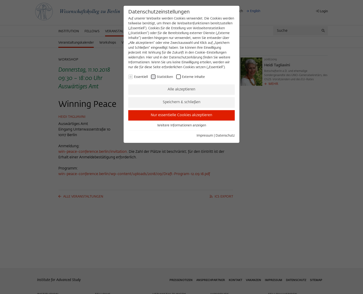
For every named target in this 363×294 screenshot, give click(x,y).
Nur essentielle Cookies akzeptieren (181, 115)
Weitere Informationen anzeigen (181, 125)
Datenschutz (225, 135)
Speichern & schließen (181, 102)
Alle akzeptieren (181, 89)
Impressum (205, 135)
